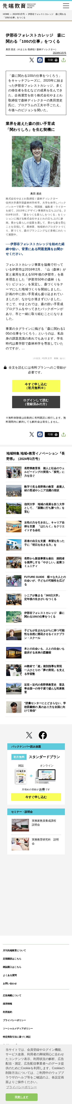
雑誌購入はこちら (12, 967)
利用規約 (7, 1012)
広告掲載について (12, 995)
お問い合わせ (10, 983)
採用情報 (7, 1003)
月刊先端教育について (14, 950)
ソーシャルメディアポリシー (18, 1028)
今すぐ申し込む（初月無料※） (36, 386)
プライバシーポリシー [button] (21, 1087)
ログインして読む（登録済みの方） (36, 402)
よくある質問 (10, 975)
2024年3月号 (59, 53)
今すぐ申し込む (36, 797)
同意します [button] (21, 1097)
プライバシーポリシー (14, 1020)
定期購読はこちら (12, 958)
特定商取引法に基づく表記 (17, 1037)
